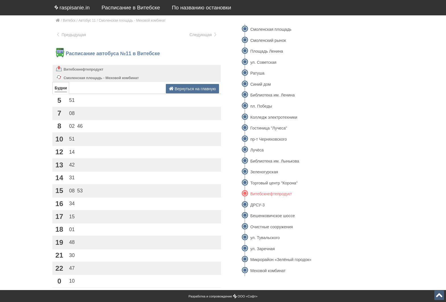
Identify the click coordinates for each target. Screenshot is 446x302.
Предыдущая (71, 34)
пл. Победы (261, 106)
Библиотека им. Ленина (272, 95)
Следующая (203, 34)
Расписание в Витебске (131, 8)
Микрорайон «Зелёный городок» (280, 259)
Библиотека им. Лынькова (274, 161)
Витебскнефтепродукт (84, 69)
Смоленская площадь (271, 29)
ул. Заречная (262, 248)
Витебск (69, 20)
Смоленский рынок (268, 40)
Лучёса (257, 150)
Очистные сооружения (271, 227)
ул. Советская (263, 62)
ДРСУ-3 (257, 205)
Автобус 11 (87, 20)
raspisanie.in (72, 8)
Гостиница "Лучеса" (268, 128)
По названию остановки (201, 8)
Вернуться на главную (192, 88)
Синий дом (260, 84)
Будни (61, 88)
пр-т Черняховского (268, 139)
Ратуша (257, 73)
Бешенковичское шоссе (272, 215)
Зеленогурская (264, 172)
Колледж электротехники (273, 117)
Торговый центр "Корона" (274, 183)
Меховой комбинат (268, 270)
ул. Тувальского (265, 237)
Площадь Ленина (266, 51)
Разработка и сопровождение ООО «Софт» (223, 296)
